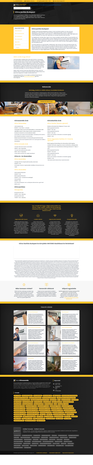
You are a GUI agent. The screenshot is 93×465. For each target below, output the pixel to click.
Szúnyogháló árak (51, 455)
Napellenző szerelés (68, 451)
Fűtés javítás (16, 447)
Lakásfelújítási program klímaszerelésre (40, 410)
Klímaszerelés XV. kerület (57, 420)
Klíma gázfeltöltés (38, 406)
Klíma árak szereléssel (18, 451)
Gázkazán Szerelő (72, 447)
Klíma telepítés (59, 428)
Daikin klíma (49, 424)
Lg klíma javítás (17, 414)
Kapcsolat (62, 5)
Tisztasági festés (27, 457)
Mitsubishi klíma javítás (68, 412)
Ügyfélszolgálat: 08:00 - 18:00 (44, 1)
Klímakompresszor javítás (39, 428)
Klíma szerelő (40, 426)
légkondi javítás (17, 412)
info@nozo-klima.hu (29, 1)
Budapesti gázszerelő (46, 445)
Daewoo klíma (17, 428)
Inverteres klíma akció (19, 430)
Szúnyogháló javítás (69, 455)
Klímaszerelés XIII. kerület (32, 420)
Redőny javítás (70, 453)
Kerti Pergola (66, 449)
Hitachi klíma (74, 426)
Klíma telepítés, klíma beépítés (21, 408)
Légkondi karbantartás (30, 430)
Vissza (17, 47)
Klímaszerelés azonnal (27, 428)
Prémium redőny (56, 453)
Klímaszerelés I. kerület (63, 414)
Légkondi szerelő (56, 406)
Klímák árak (32, 5)
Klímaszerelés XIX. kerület (45, 422)
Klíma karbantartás (19, 33)
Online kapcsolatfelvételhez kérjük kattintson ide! (71, 303)
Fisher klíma (42, 424)
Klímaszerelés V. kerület (55, 416)
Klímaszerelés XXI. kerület (70, 422)
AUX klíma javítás (38, 412)
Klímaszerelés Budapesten (35, 408)
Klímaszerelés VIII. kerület (32, 418)
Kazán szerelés (52, 449)
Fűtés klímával (18, 30)
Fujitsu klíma (67, 426)
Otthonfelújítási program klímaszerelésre (66, 408)
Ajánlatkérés (18, 44)
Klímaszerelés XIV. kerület (44, 420)
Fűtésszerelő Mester (36, 447)
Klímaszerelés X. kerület (56, 418)
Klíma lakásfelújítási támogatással (22, 410)
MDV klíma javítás (49, 414)
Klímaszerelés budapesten (59, 424)
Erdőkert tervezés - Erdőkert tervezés (33, 439)
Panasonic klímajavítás (28, 412)
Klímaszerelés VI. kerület (67, 416)
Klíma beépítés (27, 451)
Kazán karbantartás (44, 449)
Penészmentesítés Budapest (45, 453)
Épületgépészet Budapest (73, 445)
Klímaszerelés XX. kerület (58, 422)
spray (55, 414)
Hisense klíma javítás (38, 414)
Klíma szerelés (17, 406)
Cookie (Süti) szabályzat (41, 463)
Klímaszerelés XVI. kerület (69, 420)
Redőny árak (63, 453)
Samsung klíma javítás (28, 414)
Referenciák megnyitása (46, 101)
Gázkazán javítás (44, 447)
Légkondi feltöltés (41, 430)
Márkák (56, 5)
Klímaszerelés (50, 5)
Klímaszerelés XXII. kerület (20, 424)
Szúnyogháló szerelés (18, 457)
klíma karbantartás (66, 410)
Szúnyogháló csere (60, 455)
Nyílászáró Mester (26, 453)
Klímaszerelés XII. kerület (19, 420)
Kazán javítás (35, 449)
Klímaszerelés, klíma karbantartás (69, 406)
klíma (59, 410)
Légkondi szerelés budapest (29, 426)
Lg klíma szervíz (70, 424)
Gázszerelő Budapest (18, 449)
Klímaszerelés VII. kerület (19, 418)
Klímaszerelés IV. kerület (43, 416)
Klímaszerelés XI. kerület (68, 418)
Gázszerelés (54, 445)
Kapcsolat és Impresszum (68, 463)
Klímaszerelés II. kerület (19, 416)
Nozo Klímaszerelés (18, 453)
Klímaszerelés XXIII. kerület (33, 424)
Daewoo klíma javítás (57, 412)
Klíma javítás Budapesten (29, 76)
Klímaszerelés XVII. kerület (20, 422)
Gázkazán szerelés (63, 447)
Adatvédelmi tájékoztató (54, 463)
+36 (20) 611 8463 (18, 1)
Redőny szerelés (25, 455)
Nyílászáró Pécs (35, 453)
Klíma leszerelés (18, 39)
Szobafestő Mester (42, 455)
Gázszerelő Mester (27, 449)
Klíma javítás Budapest (27, 406)
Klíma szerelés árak (48, 426)
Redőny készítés (17, 455)
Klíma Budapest (18, 36)
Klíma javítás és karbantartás (49, 408)
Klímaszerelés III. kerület (31, 416)
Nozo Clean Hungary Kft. (59, 1)
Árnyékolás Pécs (17, 445)
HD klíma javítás (47, 412)
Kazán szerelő (59, 449)
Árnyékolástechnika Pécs (27, 445)
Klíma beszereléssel (58, 426)
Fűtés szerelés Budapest (25, 447)
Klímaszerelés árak (47, 406)
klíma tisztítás (75, 410)
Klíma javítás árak (41, 5)
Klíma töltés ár (67, 428)
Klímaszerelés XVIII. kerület (33, 422)
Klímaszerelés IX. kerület (44, 418)
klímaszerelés (53, 410)
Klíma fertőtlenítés (50, 428)
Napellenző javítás (58, 451)
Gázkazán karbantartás (54, 447)
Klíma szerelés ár (18, 426)
